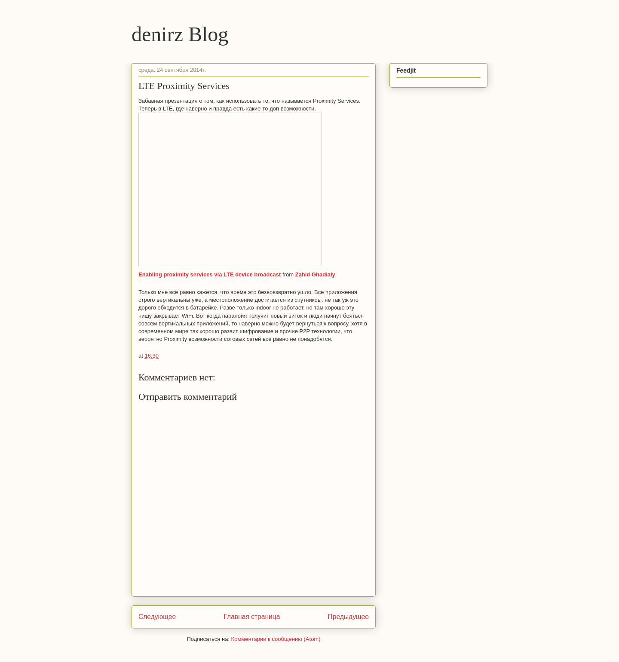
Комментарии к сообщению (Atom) (276, 639)
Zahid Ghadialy (315, 274)
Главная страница (252, 616)
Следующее (157, 616)
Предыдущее (348, 616)
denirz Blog (180, 34)
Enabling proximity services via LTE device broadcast (209, 274)
